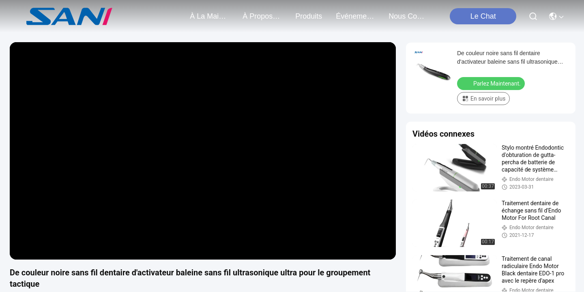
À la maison (209, 16)
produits (308, 16)
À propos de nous (262, 16)
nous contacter (408, 16)
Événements (355, 16)
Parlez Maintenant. (492, 83)
